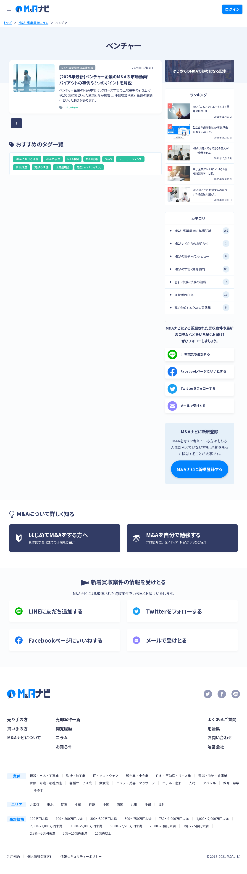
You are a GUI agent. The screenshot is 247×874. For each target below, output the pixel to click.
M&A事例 (73, 159)
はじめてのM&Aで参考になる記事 (199, 71)
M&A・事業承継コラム (33, 22)
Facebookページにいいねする (197, 371)
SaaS (108, 159)
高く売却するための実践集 (201, 307)
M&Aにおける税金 (27, 159)
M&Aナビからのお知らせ (201, 243)
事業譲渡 (21, 167)
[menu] (9, 9)
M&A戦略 (92, 159)
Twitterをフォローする (191, 389)
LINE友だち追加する (189, 354)
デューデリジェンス (130, 159)
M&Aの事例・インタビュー (201, 256)
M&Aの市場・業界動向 (201, 269)
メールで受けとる (186, 406)
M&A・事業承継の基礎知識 (201, 230)
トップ (8, 22)
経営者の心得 (201, 294)
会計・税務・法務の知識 (201, 282)
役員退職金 (63, 167)
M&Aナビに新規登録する (199, 469)
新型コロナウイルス (89, 167)
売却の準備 (41, 167)
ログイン (232, 9)
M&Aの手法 (53, 159)
